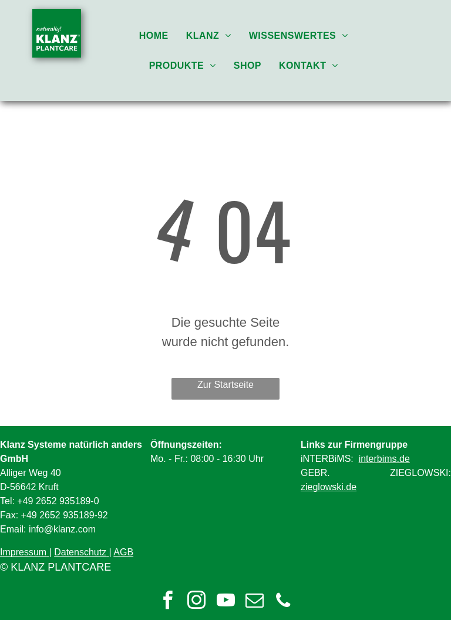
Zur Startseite (225, 385)
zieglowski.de (328, 487)
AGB (123, 552)
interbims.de (384, 459)
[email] (254, 602)
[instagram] (196, 602)
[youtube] (225, 602)
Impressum (23, 552)
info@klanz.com (62, 529)
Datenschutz (80, 552)
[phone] (283, 602)
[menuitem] (153, 36)
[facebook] (168, 602)
